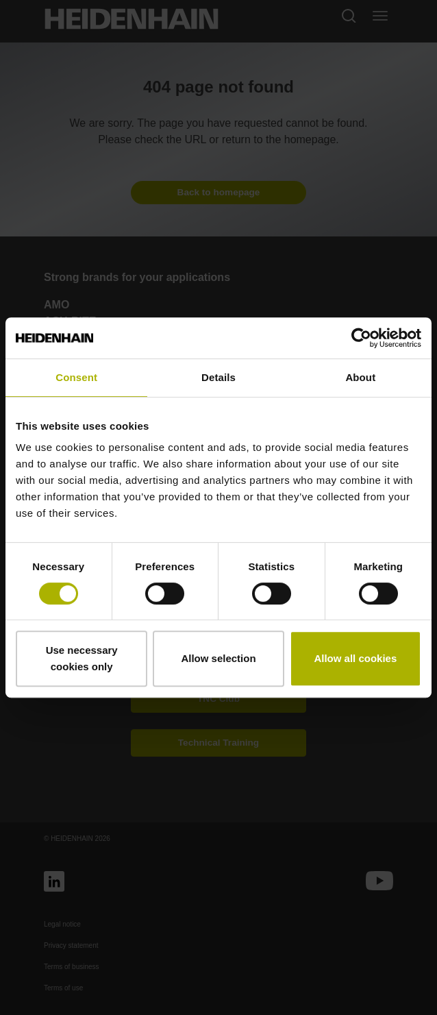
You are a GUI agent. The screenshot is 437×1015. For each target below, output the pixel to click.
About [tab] (360, 377)
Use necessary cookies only (82, 658)
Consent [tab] (76, 377)
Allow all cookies (355, 658)
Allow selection (218, 658)
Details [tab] (218, 377)
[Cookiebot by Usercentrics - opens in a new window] (361, 338)
